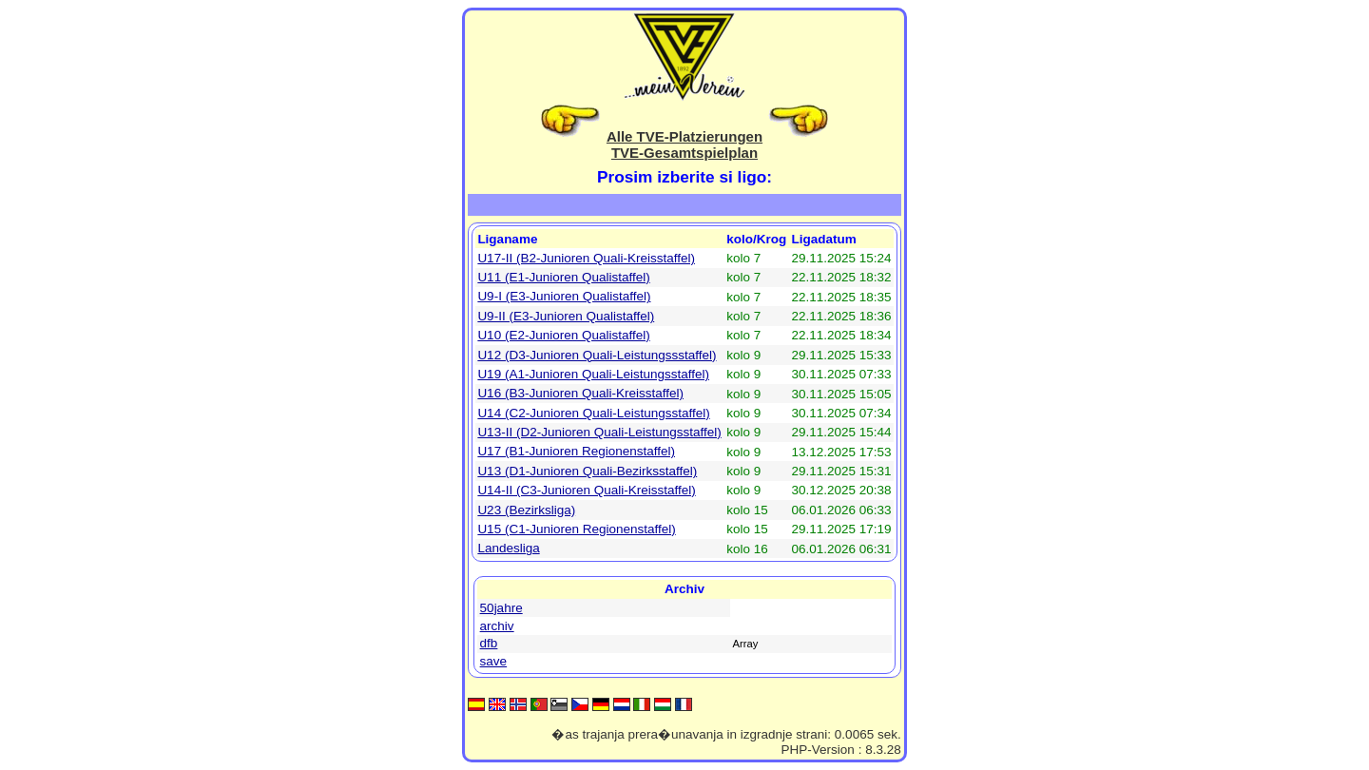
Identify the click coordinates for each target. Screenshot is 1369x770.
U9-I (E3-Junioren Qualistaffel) (563, 296)
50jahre (501, 608)
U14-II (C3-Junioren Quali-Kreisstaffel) (586, 490)
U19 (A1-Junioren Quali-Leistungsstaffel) (593, 374)
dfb (489, 643)
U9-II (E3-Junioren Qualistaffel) (565, 316)
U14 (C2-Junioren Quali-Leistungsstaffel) (593, 413)
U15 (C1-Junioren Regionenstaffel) (576, 529)
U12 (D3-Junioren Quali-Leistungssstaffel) (596, 355)
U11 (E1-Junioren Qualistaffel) (563, 277)
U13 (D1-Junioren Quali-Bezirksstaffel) (587, 471)
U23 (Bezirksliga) (526, 510)
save (494, 661)
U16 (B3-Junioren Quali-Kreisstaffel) (580, 393)
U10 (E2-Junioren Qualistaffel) (563, 335)
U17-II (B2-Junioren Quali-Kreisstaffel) (586, 258)
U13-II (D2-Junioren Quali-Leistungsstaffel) (599, 432)
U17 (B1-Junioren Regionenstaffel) (576, 451)
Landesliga (508, 548)
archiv (497, 626)
